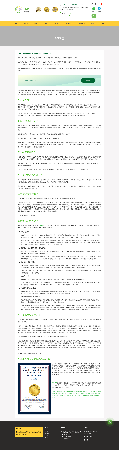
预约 (94, 16)
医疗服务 (82, 23)
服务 (46, 23)
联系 (103, 23)
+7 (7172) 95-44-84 (70, 4)
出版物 (47, 438)
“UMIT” (42, 225)
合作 (93, 23)
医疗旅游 (69, 23)
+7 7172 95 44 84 (66, 434)
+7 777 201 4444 (66, 436)
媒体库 (47, 433)
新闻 (57, 23)
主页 (16, 23)
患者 (36, 23)
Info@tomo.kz (66, 438)
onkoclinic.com (65, 13)
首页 (26, 23)
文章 (46, 435)
